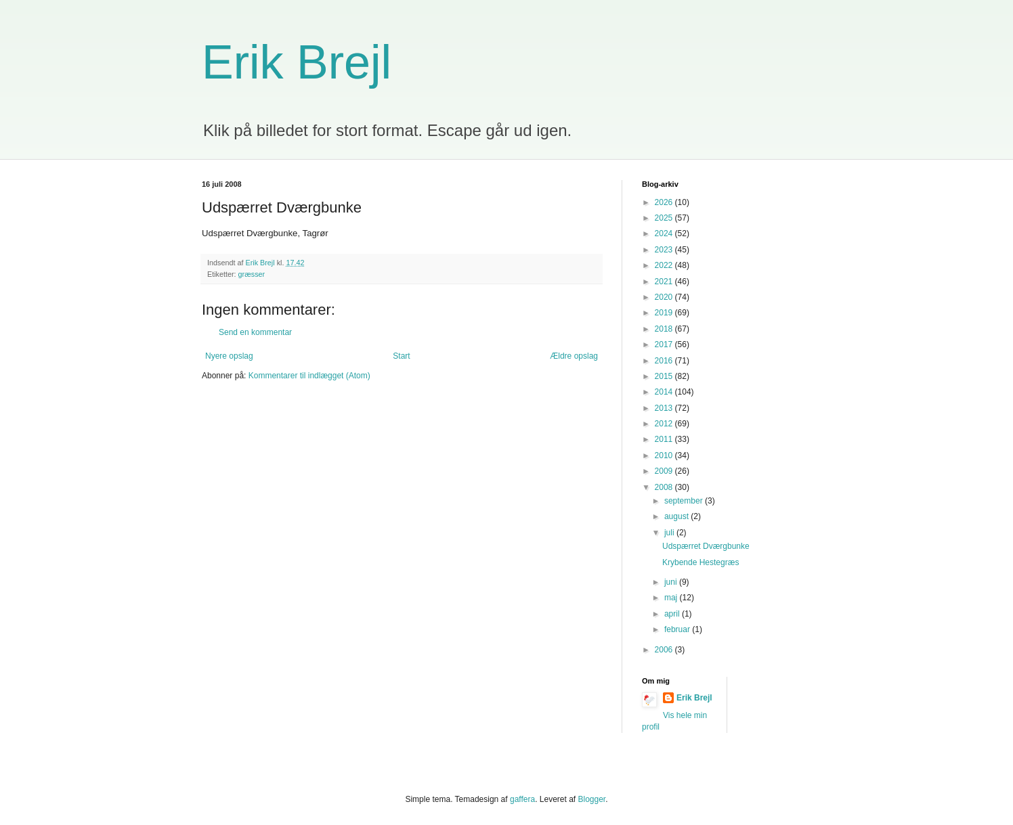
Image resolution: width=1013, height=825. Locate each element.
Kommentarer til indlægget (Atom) (309, 375)
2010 (665, 455)
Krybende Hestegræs (700, 562)
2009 (665, 471)
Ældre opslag (574, 356)
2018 (665, 329)
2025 (665, 218)
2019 (665, 312)
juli (670, 532)
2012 (665, 423)
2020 (665, 297)
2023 (665, 249)
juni (671, 582)
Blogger (592, 799)
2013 (665, 408)
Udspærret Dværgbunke (706, 546)
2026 (665, 202)
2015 (665, 376)
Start (401, 356)
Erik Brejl (296, 62)
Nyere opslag (229, 356)
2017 (665, 344)
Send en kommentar (255, 332)
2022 (665, 265)
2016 (665, 360)
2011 (665, 439)
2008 (665, 487)
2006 (665, 649)
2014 (665, 392)
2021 (665, 281)
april (673, 614)
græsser (251, 274)
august (677, 516)
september (684, 501)
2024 (665, 233)
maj (672, 597)
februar (678, 629)
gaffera (522, 799)
